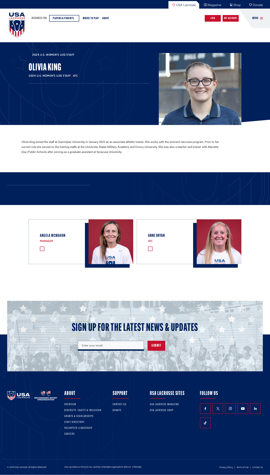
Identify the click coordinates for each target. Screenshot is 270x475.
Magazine (212, 5)
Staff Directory (74, 422)
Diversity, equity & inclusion (82, 410)
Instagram (230, 408)
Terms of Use (243, 467)
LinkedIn (255, 408)
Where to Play (91, 18)
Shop (235, 5)
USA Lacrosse (184, 5)
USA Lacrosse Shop (161, 410)
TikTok (205, 423)
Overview (70, 404)
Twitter (218, 408)
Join (212, 18)
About (106, 19)
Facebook (205, 408)
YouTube (243, 408)
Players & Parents (64, 19)
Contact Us (119, 404)
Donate (256, 5)
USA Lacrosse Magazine (164, 404)
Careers (69, 434)
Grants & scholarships (79, 416)
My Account (230, 18)
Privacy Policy (226, 467)
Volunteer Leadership (78, 428)
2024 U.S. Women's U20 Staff (53, 54)
